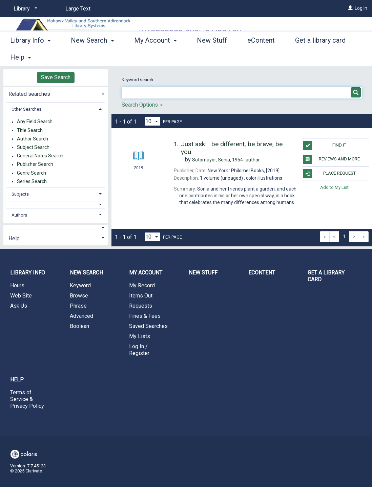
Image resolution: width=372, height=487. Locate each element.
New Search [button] (92, 56)
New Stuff (212, 56)
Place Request (329, 173)
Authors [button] (19, 215)
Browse (79, 295)
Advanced (81, 316)
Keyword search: (138, 79)
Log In (361, 8)
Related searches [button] (29, 94)
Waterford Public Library (190, 32)
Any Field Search (35, 122)
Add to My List (334, 187)
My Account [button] (155, 56)
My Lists (139, 336)
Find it (324, 145)
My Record (142, 285)
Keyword (80, 285)
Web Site (21, 295)
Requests (140, 306)
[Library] (24, 9)
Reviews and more (331, 159)
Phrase (78, 306)
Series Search (32, 181)
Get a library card (326, 276)
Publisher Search (35, 164)
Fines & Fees (145, 316)
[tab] (55, 93)
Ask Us (18, 306)
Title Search (30, 130)
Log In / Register (139, 349)
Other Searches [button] (26, 109)
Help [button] (14, 238)
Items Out (140, 295)
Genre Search (31, 173)
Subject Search (33, 147)
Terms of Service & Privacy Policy (27, 399)
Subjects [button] (20, 194)
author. (226, 159)
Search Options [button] (142, 105)
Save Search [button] (55, 77)
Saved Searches (148, 326)
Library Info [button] (30, 56)
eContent (261, 56)
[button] (55, 204)
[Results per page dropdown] (152, 121)
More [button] (308, 57)
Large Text (77, 8)
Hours (17, 285)
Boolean (79, 326)
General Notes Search (40, 156)
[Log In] (350, 8)
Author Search (32, 138)
